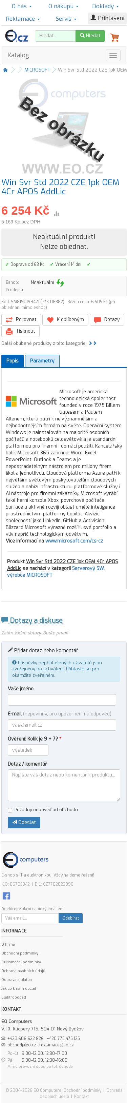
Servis (66, 19)
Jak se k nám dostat (18, 988)
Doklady (105, 6)
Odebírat (70, 918)
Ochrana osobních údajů (23, 970)
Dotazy (107, 319)
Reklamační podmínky (21, 962)
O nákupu (63, 6)
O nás (22, 6)
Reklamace (23, 19)
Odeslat (24, 822)
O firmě (8, 944)
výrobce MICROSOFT (29, 575)
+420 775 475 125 (63, 1038)
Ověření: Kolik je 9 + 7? (34, 739)
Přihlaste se (78, 669)
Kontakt (81, 1096)
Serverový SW (88, 568)
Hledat (90, 36)
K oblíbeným (65, 319)
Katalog (18, 55)
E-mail (59, 714)
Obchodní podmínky (19, 953)
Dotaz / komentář (27, 764)
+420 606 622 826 (25, 1038)
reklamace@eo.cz (56, 1045)
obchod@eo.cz (21, 1045)
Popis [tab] (12, 361)
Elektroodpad (13, 997)
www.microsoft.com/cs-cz (74, 541)
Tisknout (20, 331)
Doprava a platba (16, 979)
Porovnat (21, 319)
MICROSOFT (37, 70)
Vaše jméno (21, 689)
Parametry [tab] (42, 361)
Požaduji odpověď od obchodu (43, 809)
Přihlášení (107, 18)
